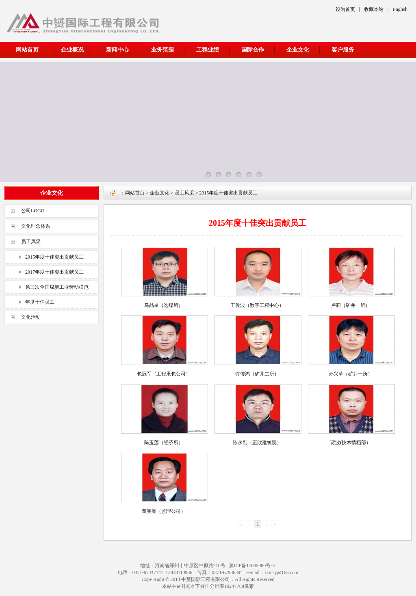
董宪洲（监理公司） (164, 511)
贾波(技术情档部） (350, 442)
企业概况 (72, 50)
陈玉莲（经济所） (163, 442)
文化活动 (31, 317)
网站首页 (27, 50)
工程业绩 (207, 50)
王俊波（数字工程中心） (257, 305)
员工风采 (31, 241)
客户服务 (343, 50)
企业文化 (297, 50)
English (399, 9)
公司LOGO (32, 211)
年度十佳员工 (39, 302)
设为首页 (345, 9)
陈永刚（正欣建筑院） (257, 442)
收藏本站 (374, 9)
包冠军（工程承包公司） (164, 374)
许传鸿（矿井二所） (257, 374)
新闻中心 (117, 50)
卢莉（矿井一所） (350, 305)
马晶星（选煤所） (163, 305)
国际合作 (252, 50)
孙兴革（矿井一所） (351, 374)
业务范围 (162, 50)
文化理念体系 (35, 226)
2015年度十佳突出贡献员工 (54, 257)
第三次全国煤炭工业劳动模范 (57, 287)
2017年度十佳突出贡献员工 (54, 272)
